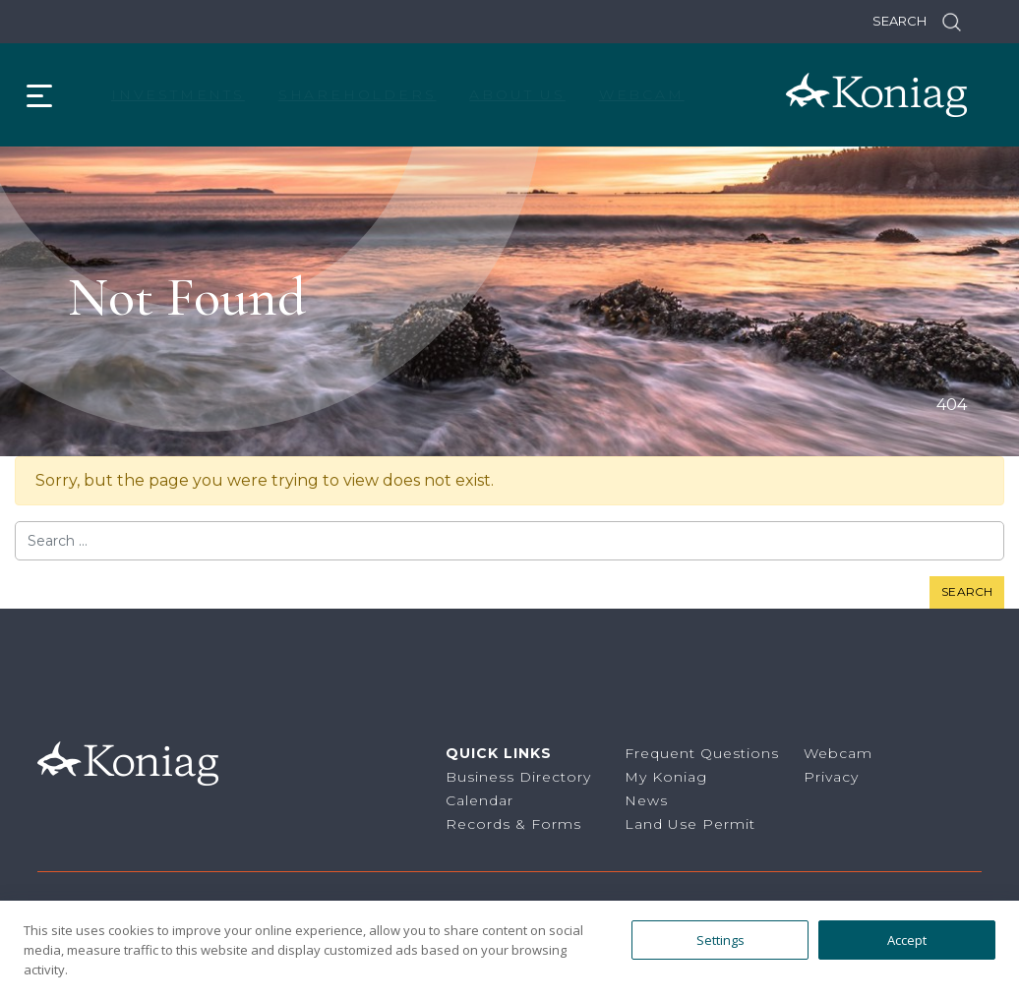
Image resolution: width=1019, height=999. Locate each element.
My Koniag (666, 777)
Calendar (479, 800)
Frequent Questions (702, 753)
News (646, 800)
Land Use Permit (690, 824)
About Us (517, 94)
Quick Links (499, 753)
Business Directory (518, 777)
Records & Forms (513, 824)
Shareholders (357, 94)
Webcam (642, 94)
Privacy (831, 777)
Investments (178, 94)
